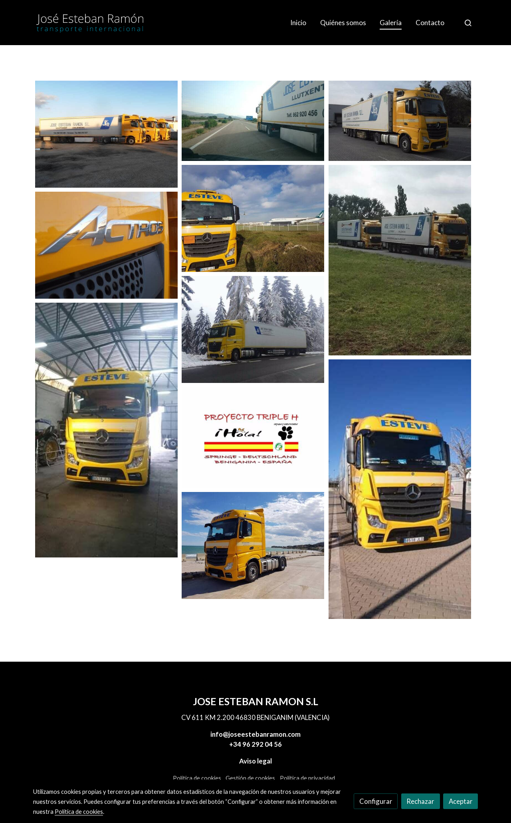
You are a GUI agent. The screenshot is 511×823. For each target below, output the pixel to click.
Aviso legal (255, 761)
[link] (90, 22)
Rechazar (420, 801)
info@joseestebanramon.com (255, 734)
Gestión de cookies (250, 778)
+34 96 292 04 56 (255, 744)
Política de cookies (197, 778)
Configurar (375, 801)
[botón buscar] (468, 23)
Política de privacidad (307, 778)
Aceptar (461, 801)
